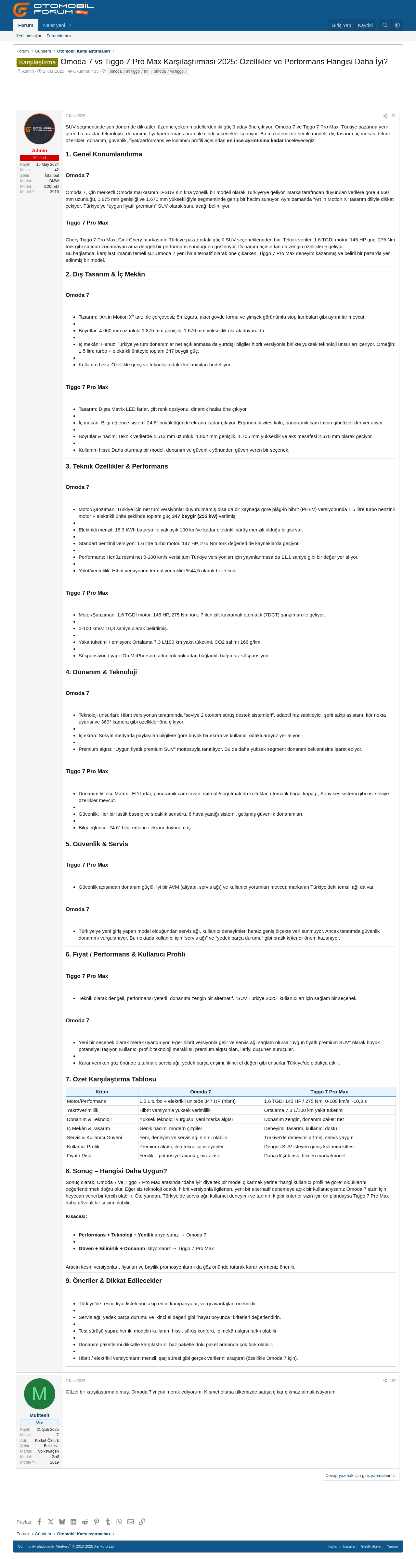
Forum (25, 25)
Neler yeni (54, 25)
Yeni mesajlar (29, 35)
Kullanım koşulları (343, 1546)
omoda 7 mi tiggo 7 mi (129, 71)
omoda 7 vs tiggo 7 (170, 71)
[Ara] (385, 25)
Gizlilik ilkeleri (372, 1546)
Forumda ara (59, 35)
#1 (394, 116)
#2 (394, 1381)
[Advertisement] (208, 91)
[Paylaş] (385, 116)
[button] (70, 25)
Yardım (392, 1546)
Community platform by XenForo (66, 1546)
